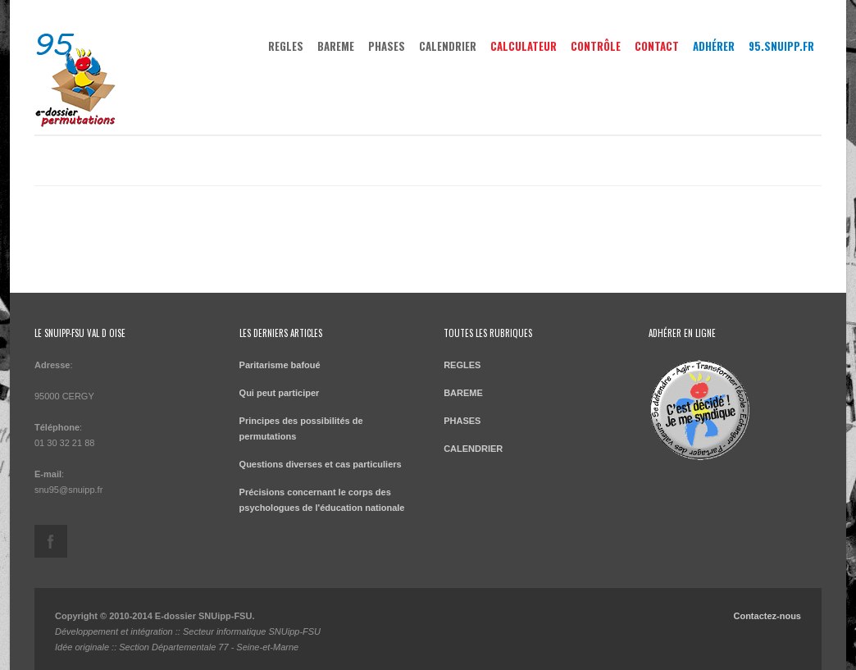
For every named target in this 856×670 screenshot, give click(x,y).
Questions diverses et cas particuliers (320, 464)
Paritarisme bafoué (280, 365)
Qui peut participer (279, 393)
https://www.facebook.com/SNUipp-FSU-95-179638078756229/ (50, 541)
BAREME (335, 46)
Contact (657, 46)
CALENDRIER (447, 46)
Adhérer (714, 46)
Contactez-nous (767, 616)
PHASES (386, 46)
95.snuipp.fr (781, 46)
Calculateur (523, 46)
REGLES (285, 46)
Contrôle (596, 46)
